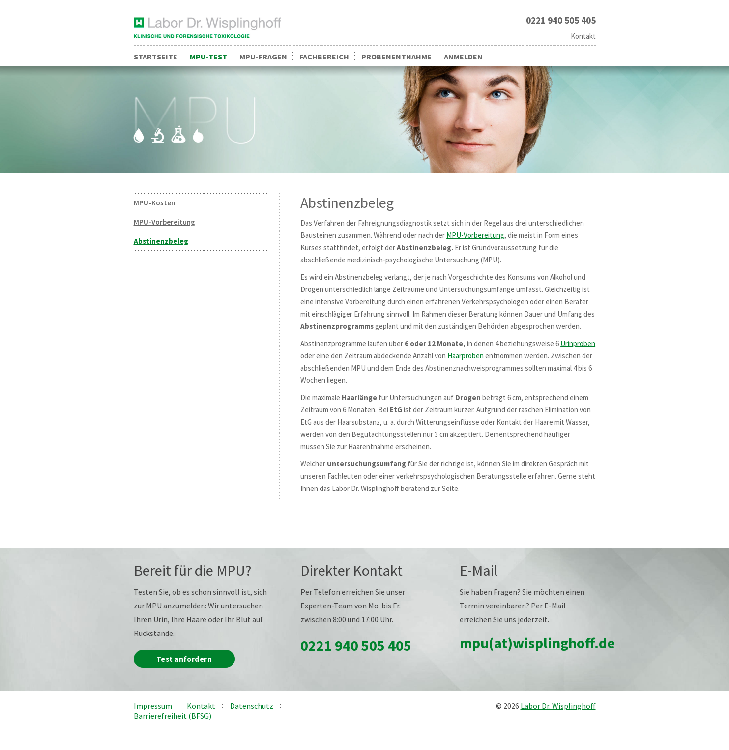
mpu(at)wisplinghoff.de (537, 643)
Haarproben (465, 355)
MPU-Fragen (263, 56)
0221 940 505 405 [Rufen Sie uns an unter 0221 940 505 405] (561, 20)
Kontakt (583, 36)
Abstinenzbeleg (161, 241)
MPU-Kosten (154, 202)
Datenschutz (251, 706)
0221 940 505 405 (355, 645)
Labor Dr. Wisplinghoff (558, 706)
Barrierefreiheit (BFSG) (172, 716)
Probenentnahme (396, 56)
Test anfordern (184, 658)
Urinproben (577, 343)
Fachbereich (324, 56)
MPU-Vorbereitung (164, 222)
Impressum (153, 706)
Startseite (155, 56)
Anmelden (463, 56)
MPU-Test (208, 56)
